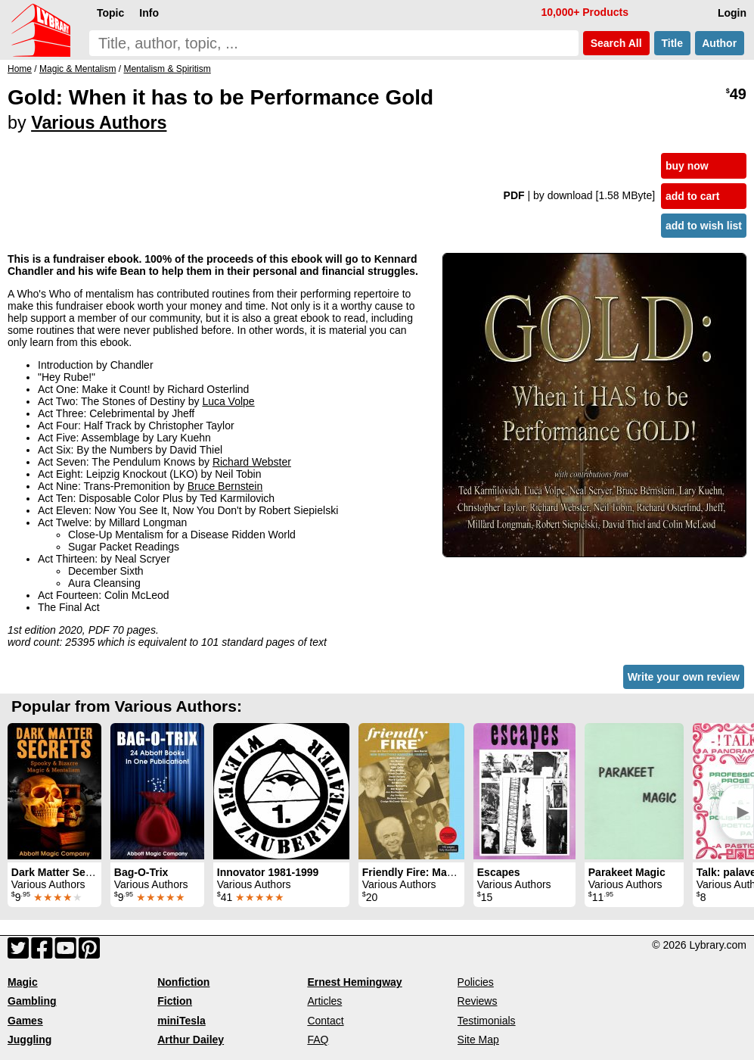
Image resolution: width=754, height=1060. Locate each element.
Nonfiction (183, 982)
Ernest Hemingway (354, 982)
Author (720, 43)
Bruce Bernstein (225, 486)
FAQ (317, 1040)
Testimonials (487, 1021)
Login (732, 13)
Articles (324, 1001)
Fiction (174, 1001)
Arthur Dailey (190, 1040)
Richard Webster (252, 462)
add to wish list (704, 226)
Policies (476, 982)
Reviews (478, 1001)
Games (25, 1021)
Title (672, 43)
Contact (325, 1021)
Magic (23, 982)
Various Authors (98, 122)
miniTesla (181, 1021)
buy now (687, 166)
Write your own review (684, 677)
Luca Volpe (228, 401)
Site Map (478, 1040)
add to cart (693, 196)
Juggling (29, 1040)
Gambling (32, 1001)
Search (616, 43)
